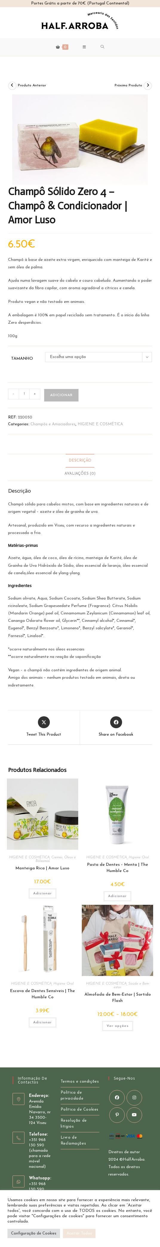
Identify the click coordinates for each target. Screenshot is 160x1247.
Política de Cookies (80, 1109)
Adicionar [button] (42, 893)
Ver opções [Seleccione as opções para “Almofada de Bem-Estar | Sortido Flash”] (118, 1026)
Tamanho (22, 358)
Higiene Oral (139, 857)
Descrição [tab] (80, 461)
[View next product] (148, 86)
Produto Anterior (32, 85)
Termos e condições (80, 1081)
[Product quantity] (24, 394)
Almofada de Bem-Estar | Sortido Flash (117, 997)
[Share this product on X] (43, 727)
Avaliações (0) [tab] (80, 474)
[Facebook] (117, 1098)
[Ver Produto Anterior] (12, 86)
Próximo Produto (128, 85)
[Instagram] (134, 1098)
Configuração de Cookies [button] (33, 1233)
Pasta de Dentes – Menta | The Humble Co (117, 868)
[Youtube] (134, 1115)
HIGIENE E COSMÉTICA (100, 424)
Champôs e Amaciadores (53, 424)
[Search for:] (102, 47)
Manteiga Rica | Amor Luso (42, 868)
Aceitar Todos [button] (79, 1233)
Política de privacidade (72, 1095)
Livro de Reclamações (73, 1140)
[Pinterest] (117, 1115)
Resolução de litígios (74, 1123)
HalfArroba (133, 1159)
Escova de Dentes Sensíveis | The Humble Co (42, 994)
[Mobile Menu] (84, 47)
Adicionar (61, 395)
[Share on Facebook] (116, 727)
